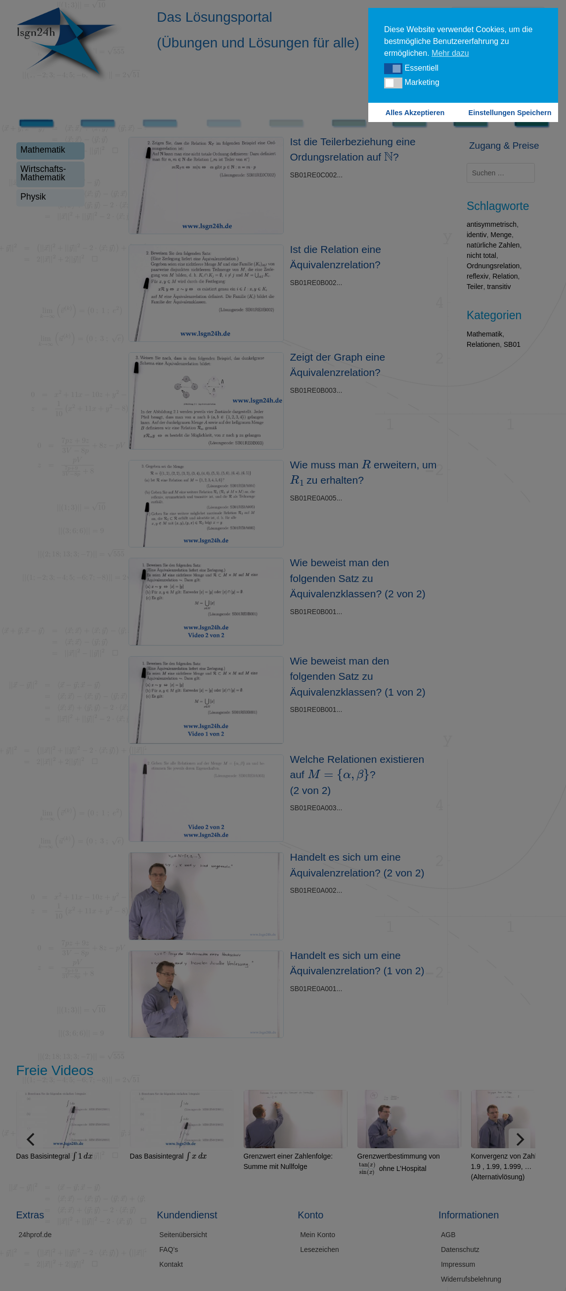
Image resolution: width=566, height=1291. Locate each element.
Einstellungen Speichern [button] (510, 113)
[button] (393, 68)
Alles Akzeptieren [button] (415, 113)
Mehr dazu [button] (450, 53)
